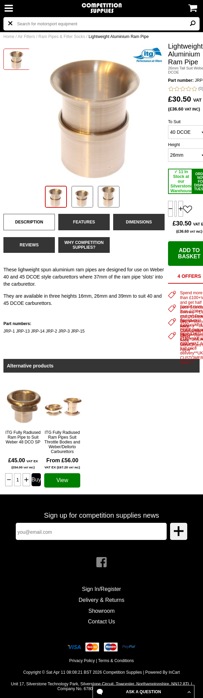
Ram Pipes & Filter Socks (61, 36)
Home (8, 36)
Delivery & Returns (101, 600)
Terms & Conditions (116, 660)
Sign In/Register (101, 589)
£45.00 (23, 463)
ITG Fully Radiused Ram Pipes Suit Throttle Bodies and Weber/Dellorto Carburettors (62, 442)
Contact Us (101, 621)
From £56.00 (62, 463)
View (62, 480)
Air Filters (26, 36)
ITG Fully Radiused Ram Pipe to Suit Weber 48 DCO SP (23, 437)
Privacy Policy (82, 660)
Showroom (101, 611)
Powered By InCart (162, 672)
